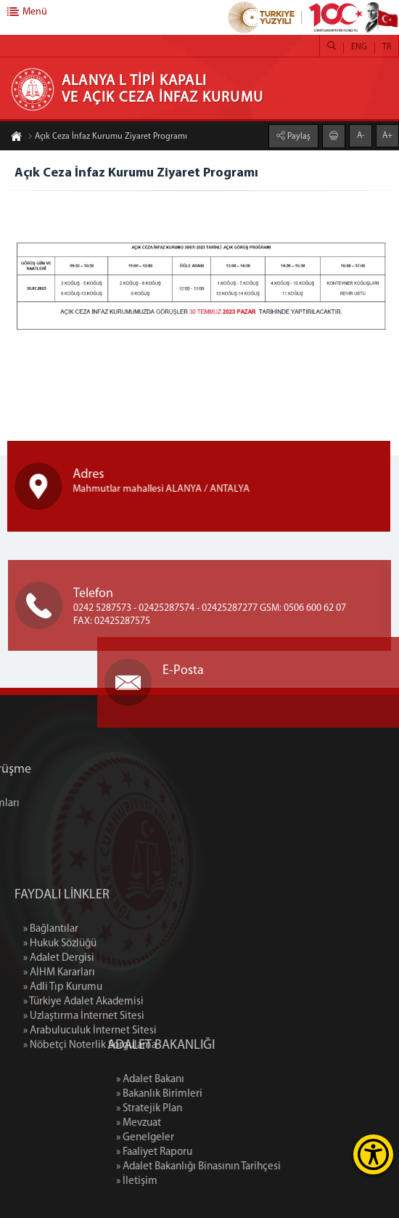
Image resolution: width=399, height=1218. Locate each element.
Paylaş (297, 135)
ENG (359, 47)
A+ (387, 135)
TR (386, 47)
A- (361, 135)
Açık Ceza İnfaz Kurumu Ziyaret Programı (107, 137)
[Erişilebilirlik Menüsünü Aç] (373, 1154)
